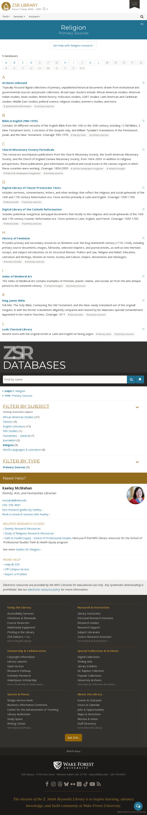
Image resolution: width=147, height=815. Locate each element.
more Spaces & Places (18, 727)
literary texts (79, 135)
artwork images (117, 168)
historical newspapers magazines (23, 173)
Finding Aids (85, 661)
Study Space (15, 719)
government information (18, 106)
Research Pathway (19, 671)
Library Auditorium (18, 714)
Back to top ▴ (73, 751)
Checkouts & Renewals (21, 618)
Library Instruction (89, 613)
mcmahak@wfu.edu (14, 500)
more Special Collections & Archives (96, 684)
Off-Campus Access (17, 569)
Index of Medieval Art (17, 276)
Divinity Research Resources (23, 528)
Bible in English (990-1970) (20, 121)
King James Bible (13, 300)
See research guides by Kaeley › (22, 509)
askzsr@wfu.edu (98, 774)
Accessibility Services (20, 613)
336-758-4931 (118, 774)
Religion (8, 445)
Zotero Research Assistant (94, 636)
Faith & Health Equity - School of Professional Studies (38, 538)
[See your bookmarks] (140, 379)
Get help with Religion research (72, 45)
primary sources (45, 106)
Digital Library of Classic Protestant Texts (31, 188)
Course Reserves (18, 623)
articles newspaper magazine (88, 168)
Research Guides (88, 623)
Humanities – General (16, 435)
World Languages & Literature (22, 449)
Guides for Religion (28, 549)
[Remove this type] (17, 395)
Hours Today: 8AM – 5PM (26, 9)
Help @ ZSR (12, 564)
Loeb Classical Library (17, 329)
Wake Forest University (73, 765)
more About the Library (90, 727)
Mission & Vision (88, 719)
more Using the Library (19, 641)
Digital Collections (89, 657)
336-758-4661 (11, 505)
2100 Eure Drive (45, 774)
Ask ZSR (73, 737)
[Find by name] (69, 379)
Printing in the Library (20, 632)
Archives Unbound (14, 83)
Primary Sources (14, 467)
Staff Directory (87, 723)
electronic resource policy (44, 589)
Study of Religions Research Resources (29, 533)
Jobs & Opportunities (91, 709)
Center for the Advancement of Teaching (33, 709)
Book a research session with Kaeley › (26, 514)
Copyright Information (21, 657)
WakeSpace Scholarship (22, 680)
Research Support (89, 627)
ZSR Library (25, 4)
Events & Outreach (89, 700)
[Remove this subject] (13, 391)
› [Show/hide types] (137, 462)
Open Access (15, 666)
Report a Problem (16, 574)
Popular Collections (89, 675)
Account (33, 16)
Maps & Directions (89, 714)
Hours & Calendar (89, 705)
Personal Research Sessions (95, 618)
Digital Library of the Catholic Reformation (32, 209)
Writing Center (16, 723)
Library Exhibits (87, 666)
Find (5, 16)
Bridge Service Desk (20, 700)
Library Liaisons (17, 661)
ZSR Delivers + (18, 636)
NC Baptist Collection (91, 671)
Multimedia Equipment (21, 627)
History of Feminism (16, 238)
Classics (8, 421)
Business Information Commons (27, 705)
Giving (134, 3)
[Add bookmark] (143, 82)
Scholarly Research (19, 675)
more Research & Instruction (92, 641)
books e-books (13, 261)
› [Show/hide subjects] (137, 407)
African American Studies (18, 417)
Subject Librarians (89, 632)
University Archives (90, 680)
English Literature (14, 426)
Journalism (9, 440)
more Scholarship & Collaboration (25, 684)
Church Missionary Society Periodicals (28, 149)
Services (18, 16)
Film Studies (10, 431)
